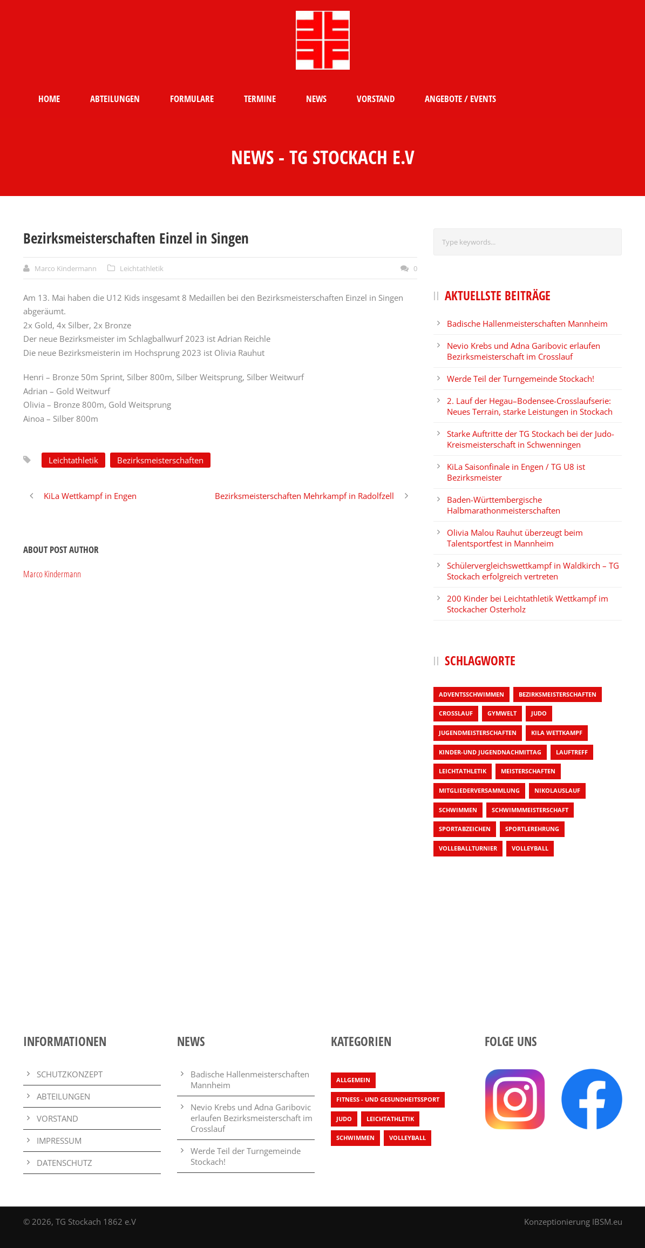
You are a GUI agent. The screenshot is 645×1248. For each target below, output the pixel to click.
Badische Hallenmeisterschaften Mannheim (527, 323)
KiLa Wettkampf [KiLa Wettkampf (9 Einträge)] (556, 732)
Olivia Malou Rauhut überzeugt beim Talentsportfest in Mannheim (515, 538)
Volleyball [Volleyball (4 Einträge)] (530, 848)
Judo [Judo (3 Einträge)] (539, 713)
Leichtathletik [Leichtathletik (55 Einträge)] (462, 771)
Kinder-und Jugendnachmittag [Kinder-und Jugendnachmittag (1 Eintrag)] (490, 752)
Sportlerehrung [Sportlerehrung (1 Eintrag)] (532, 829)
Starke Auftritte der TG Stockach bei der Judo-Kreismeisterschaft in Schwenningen (530, 439)
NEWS (316, 98)
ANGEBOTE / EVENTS (460, 98)
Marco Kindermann (66, 268)
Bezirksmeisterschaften (160, 460)
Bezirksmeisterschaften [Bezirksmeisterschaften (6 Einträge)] (557, 694)
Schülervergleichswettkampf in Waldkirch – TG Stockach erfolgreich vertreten (533, 571)
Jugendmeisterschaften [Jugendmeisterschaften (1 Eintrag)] (478, 732)
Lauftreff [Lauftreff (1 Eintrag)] (572, 752)
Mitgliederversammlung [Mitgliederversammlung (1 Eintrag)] (479, 790)
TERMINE (260, 98)
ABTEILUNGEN (115, 98)
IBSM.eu (607, 1221)
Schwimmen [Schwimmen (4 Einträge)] (458, 810)
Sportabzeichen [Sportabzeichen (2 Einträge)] (465, 829)
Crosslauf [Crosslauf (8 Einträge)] (456, 713)
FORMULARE (192, 98)
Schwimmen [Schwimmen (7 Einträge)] (355, 1138)
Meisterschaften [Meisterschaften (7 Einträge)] (528, 771)
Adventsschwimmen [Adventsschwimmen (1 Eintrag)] (471, 694)
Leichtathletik (142, 268)
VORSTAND (376, 98)
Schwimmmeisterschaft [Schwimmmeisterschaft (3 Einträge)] (530, 810)
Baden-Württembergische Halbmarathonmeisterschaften (503, 505)
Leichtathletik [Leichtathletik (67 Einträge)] (390, 1119)
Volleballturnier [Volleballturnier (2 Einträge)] (468, 848)
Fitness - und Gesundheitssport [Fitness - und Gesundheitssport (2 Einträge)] (387, 1099)
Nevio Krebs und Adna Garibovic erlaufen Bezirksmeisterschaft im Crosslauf (523, 351)
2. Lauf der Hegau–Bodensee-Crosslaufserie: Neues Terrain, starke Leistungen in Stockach (530, 406)
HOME (49, 98)
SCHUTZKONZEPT (70, 1074)
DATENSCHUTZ (64, 1162)
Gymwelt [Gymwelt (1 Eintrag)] (502, 713)
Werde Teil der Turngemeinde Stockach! (520, 378)
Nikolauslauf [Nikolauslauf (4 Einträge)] (557, 790)
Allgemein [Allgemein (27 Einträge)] (353, 1080)
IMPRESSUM (59, 1140)
